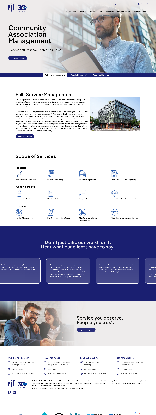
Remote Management (79, 75)
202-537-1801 (17, 369)
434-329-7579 (126, 369)
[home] (18, 7)
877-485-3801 (53, 369)
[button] (9, 392)
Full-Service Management (55, 75)
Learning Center (123, 11)
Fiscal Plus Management (102, 75)
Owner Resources (107, 11)
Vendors (93, 11)
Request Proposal (141, 11)
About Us (83, 11)
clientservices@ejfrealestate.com (53, 386)
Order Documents (123, 4)
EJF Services (71, 11)
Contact (143, 4)
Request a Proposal (17, 58)
